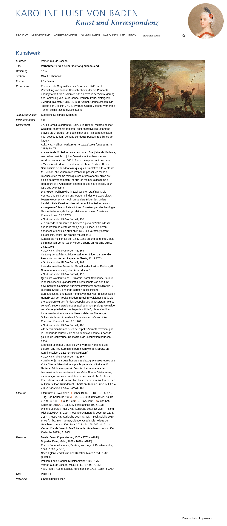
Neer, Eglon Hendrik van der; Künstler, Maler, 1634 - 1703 (74, 453)
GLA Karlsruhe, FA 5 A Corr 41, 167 (62, 356)
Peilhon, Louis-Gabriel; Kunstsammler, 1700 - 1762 (70, 460)
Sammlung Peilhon (53, 478)
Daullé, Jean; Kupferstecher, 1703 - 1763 (65, 437)
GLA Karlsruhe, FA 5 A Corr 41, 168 (62, 388)
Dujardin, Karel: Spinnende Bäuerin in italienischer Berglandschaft (77, 290)
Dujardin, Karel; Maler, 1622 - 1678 (61, 441)
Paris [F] (46, 473)
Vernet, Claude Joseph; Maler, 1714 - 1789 (66, 464)
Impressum (205, 518)
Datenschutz (189, 518)
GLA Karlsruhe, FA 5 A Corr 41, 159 (62, 219)
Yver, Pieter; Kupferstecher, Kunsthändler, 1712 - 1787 (72, 468)
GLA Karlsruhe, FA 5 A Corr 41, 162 (62, 262)
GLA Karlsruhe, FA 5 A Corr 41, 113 (62, 274)
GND (94, 437)
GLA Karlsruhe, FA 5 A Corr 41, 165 (62, 325)
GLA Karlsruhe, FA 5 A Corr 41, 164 (62, 250)
